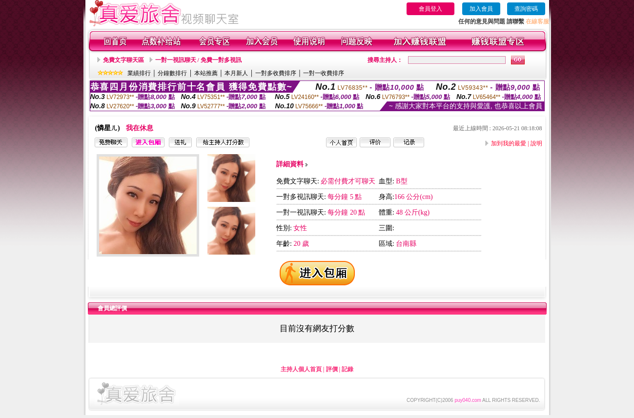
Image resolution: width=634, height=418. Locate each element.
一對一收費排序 (323, 73)
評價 (332, 369)
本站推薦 (206, 73)
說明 (536, 143)
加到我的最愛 (508, 143)
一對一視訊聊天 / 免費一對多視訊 (198, 60)
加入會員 (481, 8)
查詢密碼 (526, 8)
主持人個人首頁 (301, 369)
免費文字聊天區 (123, 60)
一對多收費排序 (275, 73)
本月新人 (236, 73)
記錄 (347, 369)
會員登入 (430, 8)
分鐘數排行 (172, 73)
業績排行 (139, 73)
